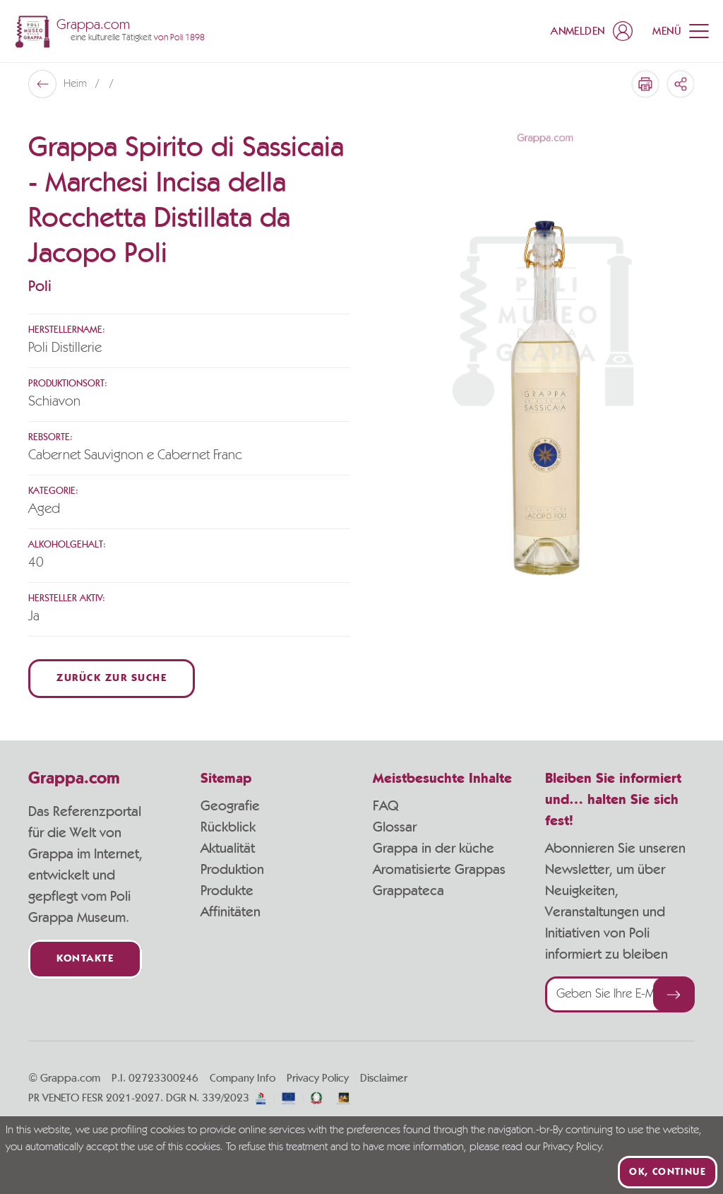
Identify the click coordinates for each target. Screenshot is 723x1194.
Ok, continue (667, 1172)
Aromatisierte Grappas (439, 870)
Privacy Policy (318, 1078)
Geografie (230, 806)
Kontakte (85, 959)
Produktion (232, 870)
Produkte (227, 891)
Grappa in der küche (433, 848)
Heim (77, 84)
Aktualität (228, 848)
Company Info (242, 1078)
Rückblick (228, 827)
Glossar (395, 827)
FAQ (385, 806)
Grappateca (408, 891)
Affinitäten (231, 912)
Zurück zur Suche (111, 678)
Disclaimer (383, 1078)
